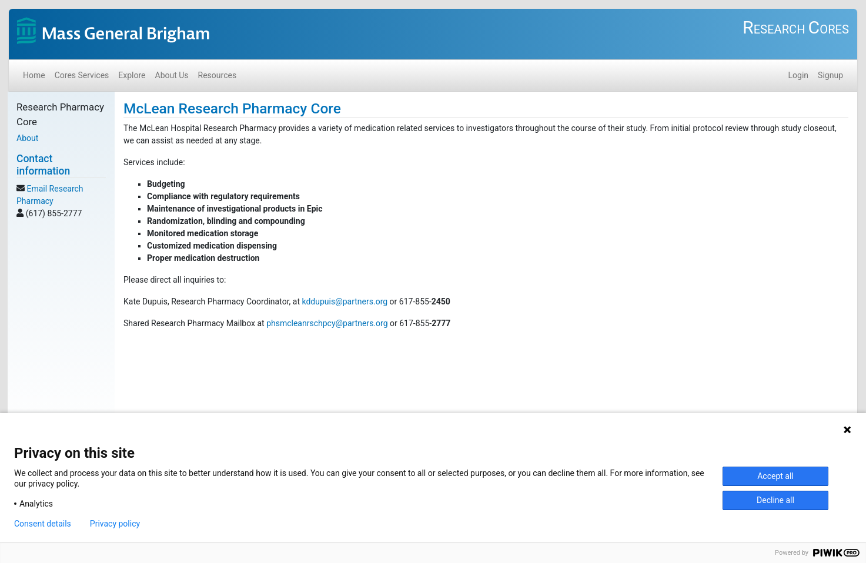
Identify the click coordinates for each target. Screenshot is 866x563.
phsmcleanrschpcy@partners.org (326, 323)
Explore (131, 75)
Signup (830, 75)
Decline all (775, 500)
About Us (172, 75)
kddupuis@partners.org (344, 301)
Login (798, 75)
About (27, 138)
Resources (217, 75)
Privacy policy (115, 523)
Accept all (775, 476)
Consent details (42, 523)
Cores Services (82, 75)
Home (34, 75)
